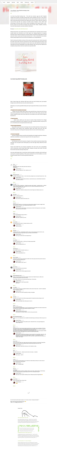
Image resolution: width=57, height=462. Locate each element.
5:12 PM (22, 216)
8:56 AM (16, 164)
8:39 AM (22, 188)
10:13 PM (18, 194)
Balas (14, 182)
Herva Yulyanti (15, 257)
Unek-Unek (13, 2)
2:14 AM (16, 213)
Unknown (14, 230)
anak (11, 156)
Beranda (8, 2)
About (4, 2)
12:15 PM (20, 174)
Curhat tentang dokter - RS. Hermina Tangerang (24, 440)
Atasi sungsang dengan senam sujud (23, 417)
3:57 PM (18, 230)
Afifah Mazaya (15, 248)
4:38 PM (19, 341)
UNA (14, 350)
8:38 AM (22, 177)
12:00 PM (22, 320)
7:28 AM (17, 368)
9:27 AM (19, 248)
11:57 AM (22, 280)
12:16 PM (18, 287)
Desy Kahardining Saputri (17, 316)
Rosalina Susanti (16, 174)
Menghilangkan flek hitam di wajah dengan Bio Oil (25, 432)
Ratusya (14, 368)
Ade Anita (14, 194)
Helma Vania (15, 341)
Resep (18, 2)
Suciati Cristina (18, 168)
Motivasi (32, 2)
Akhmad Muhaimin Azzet (17, 275)
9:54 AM (19, 257)
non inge (14, 184)
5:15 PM (22, 251)
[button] (11, 13)
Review (22, 2)
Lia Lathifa (15, 287)
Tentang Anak (27, 2)
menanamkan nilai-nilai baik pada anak (21, 28)
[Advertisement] (26, 455)
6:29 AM (16, 350)
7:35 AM (23, 316)
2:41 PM (17, 359)
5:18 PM (22, 269)
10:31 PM (23, 275)
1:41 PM (22, 353)
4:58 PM (17, 184)
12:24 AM (17, 305)
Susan (14, 305)
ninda (14, 213)
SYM (14, 164)
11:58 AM (22, 299)
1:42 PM (22, 373)
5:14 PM (22, 234)
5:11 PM (22, 206)
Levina (14, 359)
